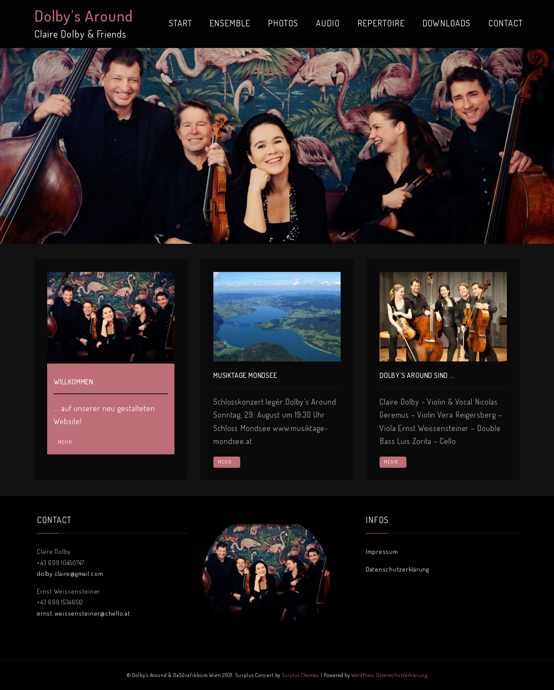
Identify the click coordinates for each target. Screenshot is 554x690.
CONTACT (505, 23)
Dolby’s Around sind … (417, 375)
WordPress (362, 675)
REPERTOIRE (381, 23)
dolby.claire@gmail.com (70, 573)
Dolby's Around (83, 16)
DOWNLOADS (446, 23)
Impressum (382, 551)
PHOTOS (283, 23)
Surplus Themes (300, 675)
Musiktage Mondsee (245, 375)
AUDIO (328, 23)
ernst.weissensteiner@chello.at (83, 613)
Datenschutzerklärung (397, 569)
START (180, 23)
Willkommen (73, 381)
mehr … (67, 442)
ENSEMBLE (229, 23)
